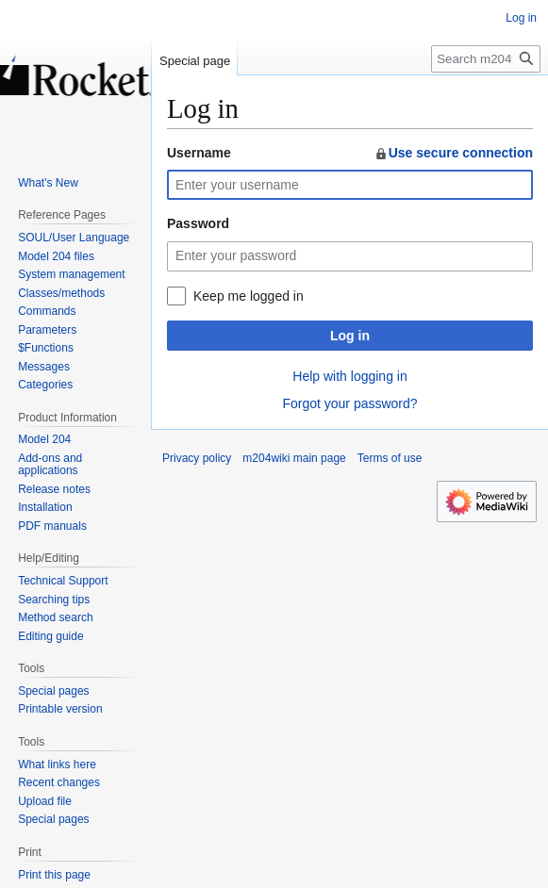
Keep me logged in (248, 296)
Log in (350, 335)
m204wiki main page (293, 458)
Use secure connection (453, 152)
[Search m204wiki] (485, 59)
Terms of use (390, 458)
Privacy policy (196, 458)
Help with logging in (349, 376)
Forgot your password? (349, 403)
